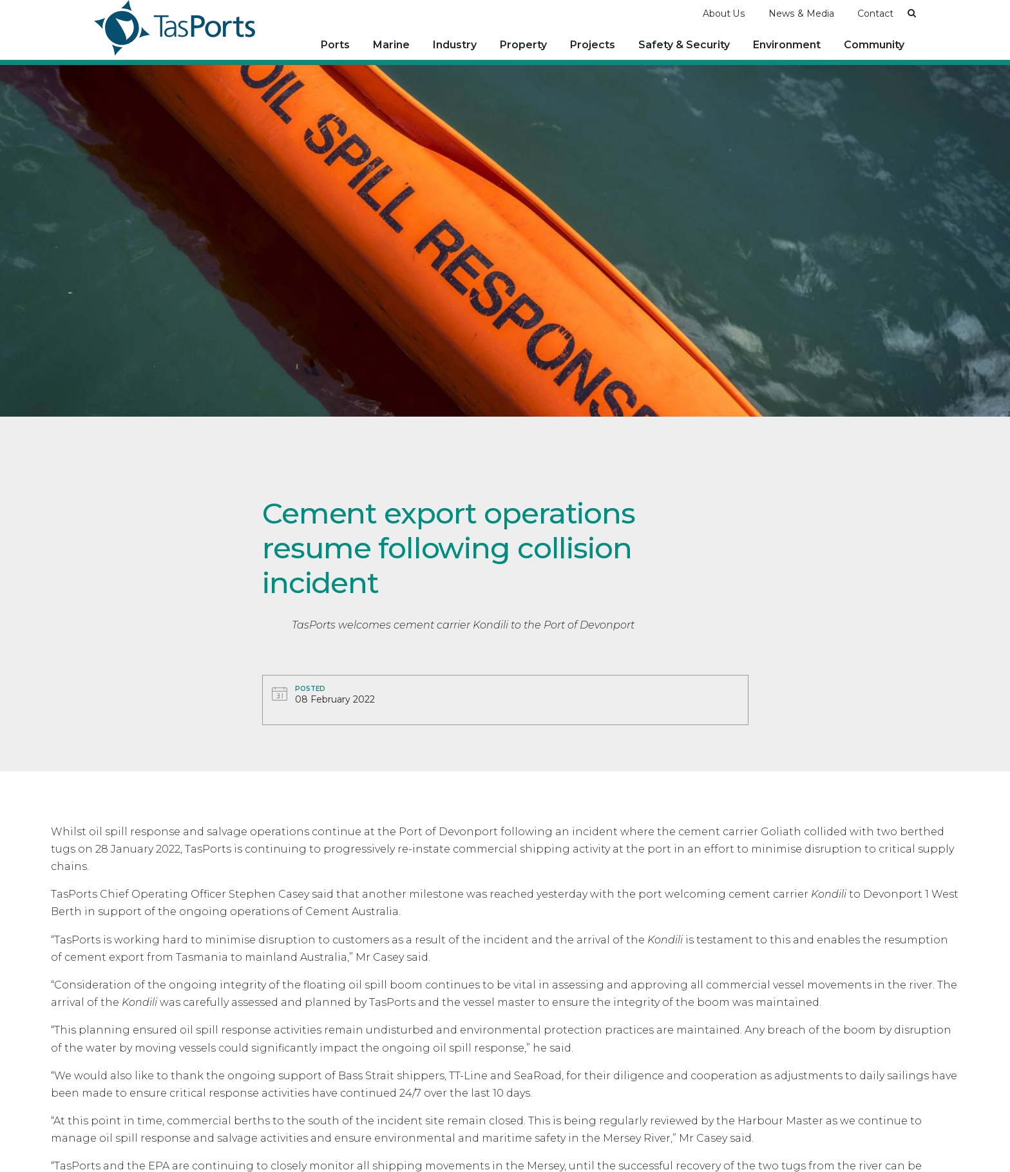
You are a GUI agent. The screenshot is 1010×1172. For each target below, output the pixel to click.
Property (523, 45)
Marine (391, 45)
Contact (875, 13)
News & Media (801, 13)
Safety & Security (684, 45)
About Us (724, 13)
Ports (335, 45)
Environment (787, 45)
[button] (912, 12)
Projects (592, 45)
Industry (455, 45)
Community (874, 45)
